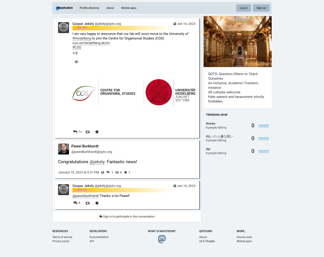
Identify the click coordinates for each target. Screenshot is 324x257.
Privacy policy (60, 241)
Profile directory (89, 8)
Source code (244, 237)
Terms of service (62, 237)
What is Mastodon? (162, 231)
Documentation (99, 237)
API (92, 241)
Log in (243, 8)
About (110, 8)
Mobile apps (128, 8)
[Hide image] (76, 62)
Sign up (261, 8)
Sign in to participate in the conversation (126, 216)
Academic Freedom (243, 83)
